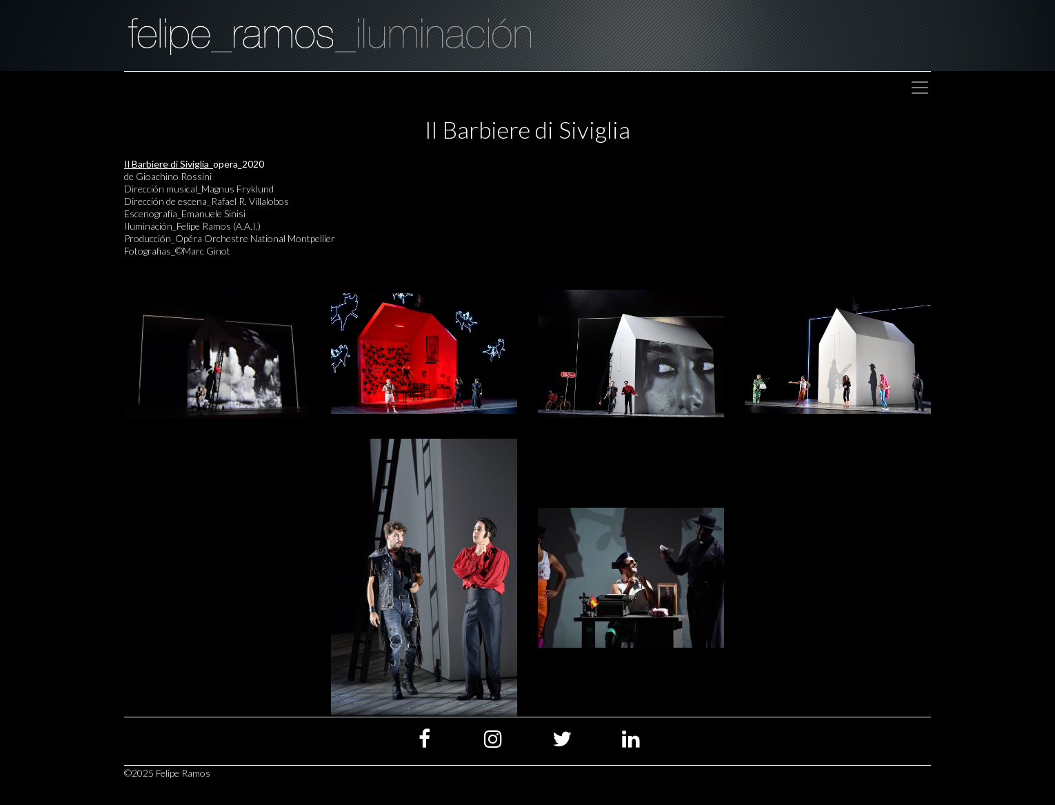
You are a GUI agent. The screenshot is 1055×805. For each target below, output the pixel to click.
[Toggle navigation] (920, 87)
